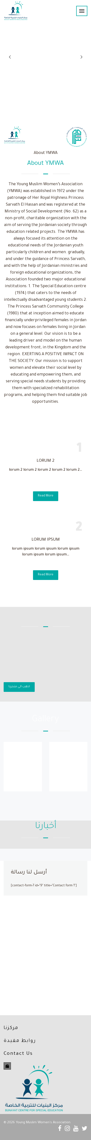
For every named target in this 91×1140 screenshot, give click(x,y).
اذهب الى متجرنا (19, 686)
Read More (45, 496)
